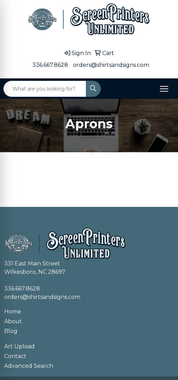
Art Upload (19, 346)
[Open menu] (164, 89)
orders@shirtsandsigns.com (111, 65)
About (13, 321)
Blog (10, 331)
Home (12, 311)
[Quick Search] (44, 89)
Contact (15, 356)
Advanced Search (28, 366)
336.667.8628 (50, 65)
